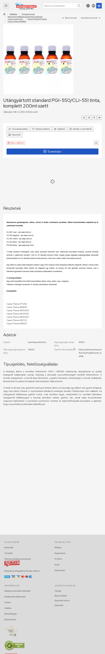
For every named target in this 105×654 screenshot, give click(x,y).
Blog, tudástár (61, 595)
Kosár (57, 564)
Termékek (8, 553)
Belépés (58, 547)
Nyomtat (14, 134)
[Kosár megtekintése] (99, 5)
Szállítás (7, 608)
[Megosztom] (83, 117)
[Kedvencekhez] (41, 129)
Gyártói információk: (65, 349)
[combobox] (62, 6)
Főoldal (58, 591)
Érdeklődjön (52, 151)
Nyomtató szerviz (62, 600)
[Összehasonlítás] (18, 129)
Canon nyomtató (15, 19)
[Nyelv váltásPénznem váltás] (88, 5)
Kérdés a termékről (80, 129)
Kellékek (13, 14)
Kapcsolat (59, 605)
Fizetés (7, 602)
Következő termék (90, 18)
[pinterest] (94, 117)
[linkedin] (99, 117)
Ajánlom (59, 129)
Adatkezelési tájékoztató (15, 596)
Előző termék (69, 18)
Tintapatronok (28, 14)
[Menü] (6, 5)
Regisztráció (60, 553)
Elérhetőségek (10, 614)
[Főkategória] (4, 14)
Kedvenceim (60, 570)
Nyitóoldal (8, 547)
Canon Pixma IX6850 (17, 21)
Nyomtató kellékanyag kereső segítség (25, 17)
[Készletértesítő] (96, 143)
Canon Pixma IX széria (37, 19)
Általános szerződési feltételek (17, 591)
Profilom (58, 559)
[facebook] (89, 117)
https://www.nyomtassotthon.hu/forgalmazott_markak (90, 353)
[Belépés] (93, 5)
